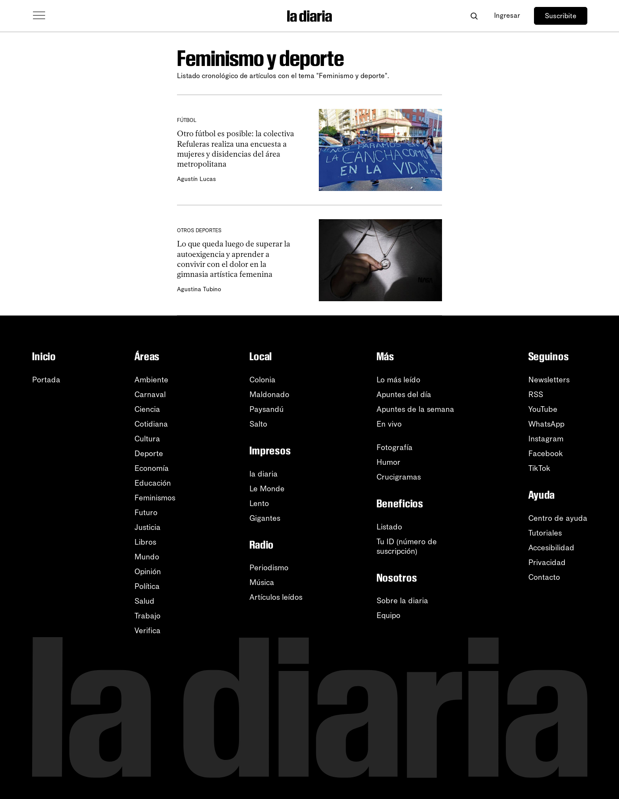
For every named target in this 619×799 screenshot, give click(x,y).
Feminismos (154, 498)
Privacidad (547, 562)
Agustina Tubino (198, 289)
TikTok (539, 468)
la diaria (263, 474)
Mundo (146, 557)
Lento (259, 503)
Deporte (148, 453)
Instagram (545, 439)
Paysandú (266, 409)
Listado (389, 527)
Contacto (544, 577)
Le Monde (267, 488)
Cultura (147, 439)
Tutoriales (545, 533)
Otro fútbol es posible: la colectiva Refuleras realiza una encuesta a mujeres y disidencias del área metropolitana (234, 149)
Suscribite (560, 16)
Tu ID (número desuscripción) (407, 546)
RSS (535, 394)
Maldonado (269, 394)
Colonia (262, 380)
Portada (46, 380)
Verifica (147, 630)
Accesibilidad (551, 547)
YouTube (542, 409)
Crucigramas (399, 477)
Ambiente (151, 380)
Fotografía (395, 447)
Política (147, 586)
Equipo (388, 615)
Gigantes (264, 518)
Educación (152, 483)
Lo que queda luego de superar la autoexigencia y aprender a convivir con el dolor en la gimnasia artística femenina (237, 259)
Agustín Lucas (195, 179)
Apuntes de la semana (415, 409)
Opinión (147, 571)
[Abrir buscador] (474, 15)
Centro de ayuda (557, 518)
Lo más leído (398, 380)
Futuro (145, 512)
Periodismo (268, 567)
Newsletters (549, 380)
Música (261, 582)
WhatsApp (546, 424)
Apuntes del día (404, 394)
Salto (258, 424)
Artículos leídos (275, 597)
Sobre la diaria (402, 600)
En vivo (389, 424)
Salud (144, 601)
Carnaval (150, 394)
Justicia (147, 527)
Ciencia (147, 409)
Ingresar (507, 15)
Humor (388, 462)
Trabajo (147, 616)
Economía (151, 468)
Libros (145, 542)
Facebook (545, 453)
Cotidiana (151, 424)
